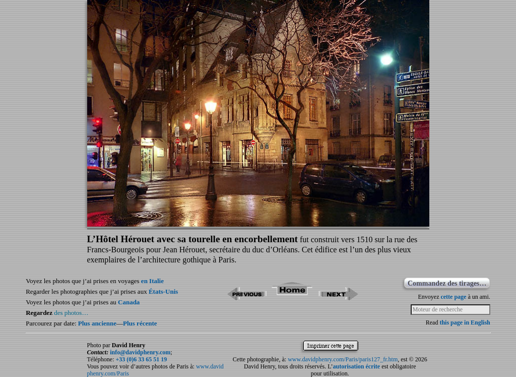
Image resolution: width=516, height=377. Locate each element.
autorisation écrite (356, 366)
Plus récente (140, 323)
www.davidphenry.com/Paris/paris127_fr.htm (343, 359)
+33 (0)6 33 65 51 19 (141, 359)
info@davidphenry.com (140, 352)
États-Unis (163, 291)
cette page (453, 296)
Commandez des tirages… (447, 283)
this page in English (464, 322)
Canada (129, 302)
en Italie (152, 281)
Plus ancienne (97, 323)
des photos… (71, 312)
